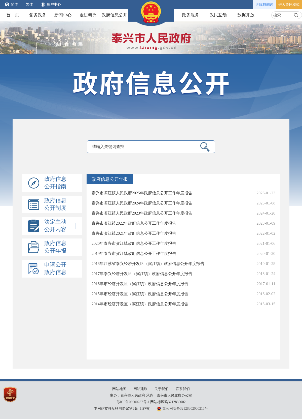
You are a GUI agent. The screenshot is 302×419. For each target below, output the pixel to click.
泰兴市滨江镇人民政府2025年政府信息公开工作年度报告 (142, 193)
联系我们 (183, 389)
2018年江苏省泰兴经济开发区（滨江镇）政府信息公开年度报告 (148, 263)
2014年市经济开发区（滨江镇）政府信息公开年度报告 (140, 304)
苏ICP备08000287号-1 (133, 402)
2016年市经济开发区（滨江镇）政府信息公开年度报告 (140, 284)
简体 (14, 4)
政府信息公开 (114, 15)
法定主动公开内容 (61, 226)
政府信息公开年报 (55, 247)
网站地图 (119, 389)
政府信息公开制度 (55, 204)
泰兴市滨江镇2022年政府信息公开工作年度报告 (134, 223)
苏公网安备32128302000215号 (185, 408)
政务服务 (190, 15)
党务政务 (37, 15)
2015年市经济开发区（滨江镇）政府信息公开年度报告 (140, 294)
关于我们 (162, 389)
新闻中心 (62, 15)
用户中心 (54, 4)
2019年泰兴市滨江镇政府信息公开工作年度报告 (134, 253)
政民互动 (218, 15)
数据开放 (245, 15)
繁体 (29, 4)
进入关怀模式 (288, 5)
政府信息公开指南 (55, 183)
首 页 (12, 15)
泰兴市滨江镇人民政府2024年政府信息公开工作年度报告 (142, 203)
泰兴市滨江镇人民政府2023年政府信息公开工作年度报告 (142, 213)
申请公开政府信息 (55, 268)
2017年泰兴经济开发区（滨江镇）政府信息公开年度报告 (142, 274)
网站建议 (140, 389)
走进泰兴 (88, 15)
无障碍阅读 (264, 5)
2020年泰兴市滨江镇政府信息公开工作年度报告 (134, 243)
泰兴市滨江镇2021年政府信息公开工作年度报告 (134, 233)
